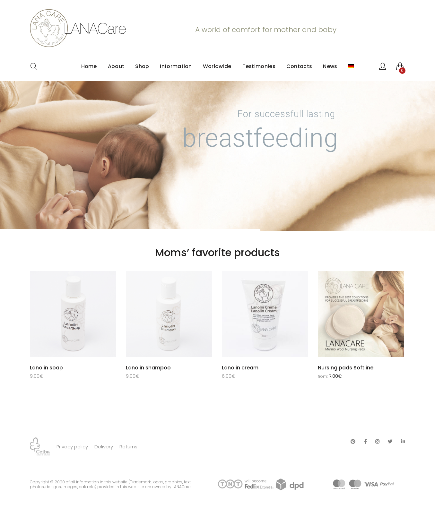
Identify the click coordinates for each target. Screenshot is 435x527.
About (116, 66)
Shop (142, 66)
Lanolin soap (46, 367)
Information (176, 66)
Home (89, 66)
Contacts (299, 66)
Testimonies (258, 66)
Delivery (103, 462)
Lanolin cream (240, 367)
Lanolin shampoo (148, 367)
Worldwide (217, 66)
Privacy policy (72, 462)
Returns (128, 462)
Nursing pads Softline (345, 367)
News (330, 66)
